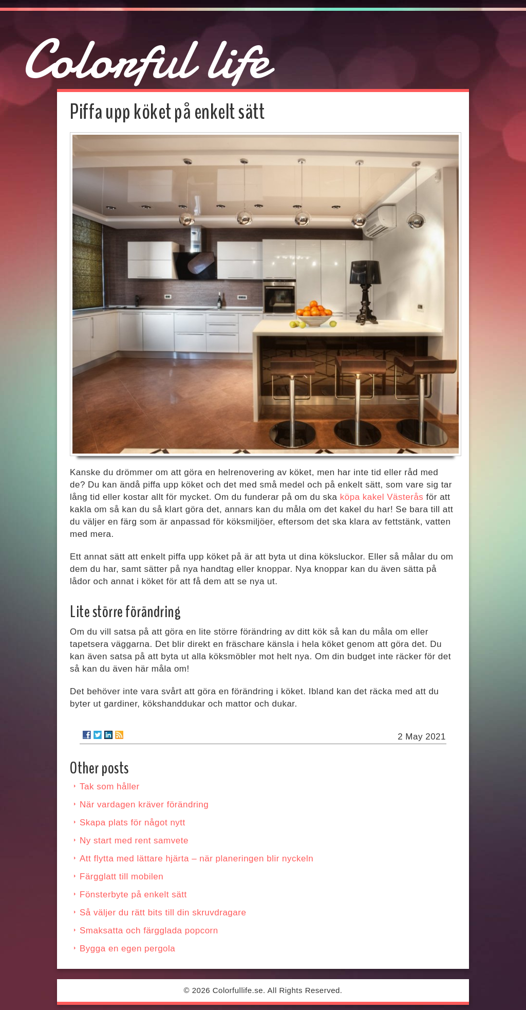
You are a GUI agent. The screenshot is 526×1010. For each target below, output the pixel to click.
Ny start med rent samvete (134, 840)
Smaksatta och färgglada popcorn (149, 930)
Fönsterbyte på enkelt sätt (133, 894)
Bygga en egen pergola (127, 948)
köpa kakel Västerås (382, 497)
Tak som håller (110, 786)
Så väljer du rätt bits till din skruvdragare (163, 912)
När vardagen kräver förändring (144, 804)
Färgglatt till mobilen (121, 876)
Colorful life (145, 59)
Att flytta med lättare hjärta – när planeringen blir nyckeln (196, 858)
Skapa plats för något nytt (132, 822)
